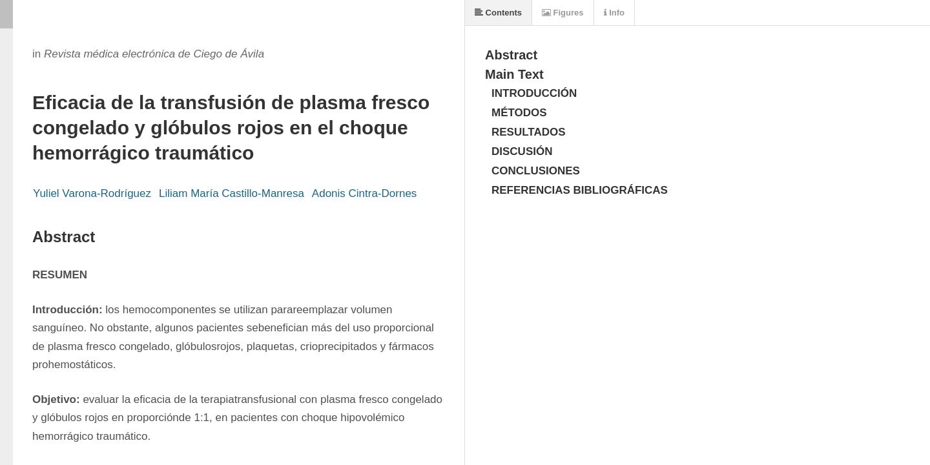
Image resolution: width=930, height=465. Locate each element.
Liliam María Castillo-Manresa (231, 193)
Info (614, 12)
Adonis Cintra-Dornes (364, 193)
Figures (563, 12)
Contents (498, 12)
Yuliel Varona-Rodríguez (92, 193)
